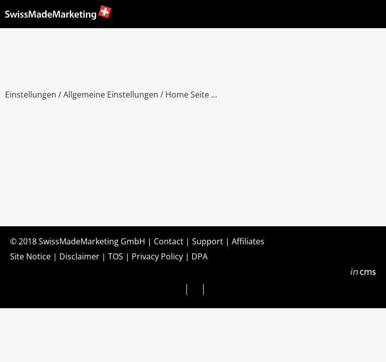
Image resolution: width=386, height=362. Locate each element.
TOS (115, 256)
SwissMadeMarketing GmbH (92, 241)
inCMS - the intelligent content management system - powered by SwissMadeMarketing (363, 273)
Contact (168, 241)
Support (207, 241)
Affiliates (248, 241)
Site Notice (30, 256)
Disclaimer (79, 256)
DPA (199, 256)
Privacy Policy (157, 256)
